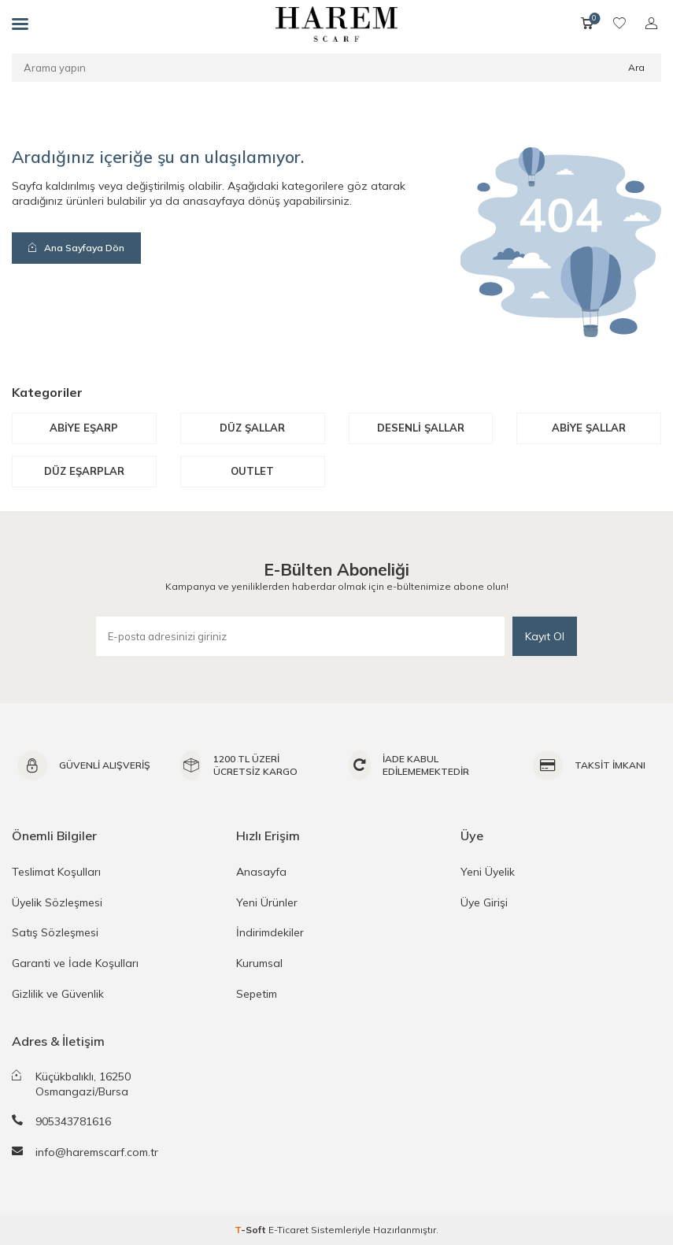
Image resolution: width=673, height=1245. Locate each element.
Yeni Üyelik (487, 872)
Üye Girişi (484, 902)
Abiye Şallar (589, 427)
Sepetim (256, 994)
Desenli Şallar (420, 427)
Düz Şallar (252, 427)
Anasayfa (261, 872)
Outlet (252, 471)
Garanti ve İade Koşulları (75, 963)
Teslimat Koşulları (56, 872)
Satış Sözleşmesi (55, 932)
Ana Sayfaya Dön (76, 248)
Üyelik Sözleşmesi (57, 902)
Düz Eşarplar (84, 471)
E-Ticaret (288, 1230)
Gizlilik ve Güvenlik (58, 994)
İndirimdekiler (270, 932)
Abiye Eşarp (84, 427)
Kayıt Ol (544, 636)
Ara (636, 67)
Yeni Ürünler (267, 902)
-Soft (251, 1230)
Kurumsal (259, 963)
